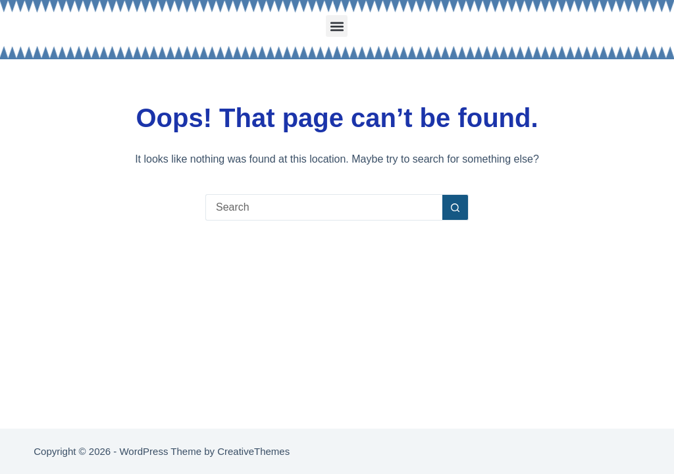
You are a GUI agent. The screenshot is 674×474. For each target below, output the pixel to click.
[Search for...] (323, 207)
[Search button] (455, 207)
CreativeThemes (253, 451)
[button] (337, 26)
